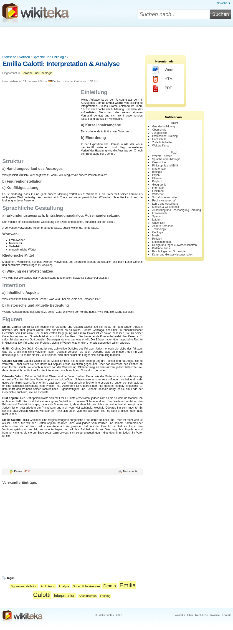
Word (162, 70)
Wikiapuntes (106, 615)
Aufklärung (48, 586)
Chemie (157, 178)
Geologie (157, 232)
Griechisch (158, 222)
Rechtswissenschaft (164, 200)
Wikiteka (180, 615)
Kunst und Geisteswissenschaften (172, 254)
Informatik (158, 187)
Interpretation (64, 596)
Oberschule (159, 129)
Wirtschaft (158, 194)
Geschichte (159, 162)
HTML (163, 79)
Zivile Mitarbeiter (162, 142)
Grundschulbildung (163, 126)
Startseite (9, 57)
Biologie (157, 172)
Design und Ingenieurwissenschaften (174, 245)
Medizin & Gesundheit (165, 206)
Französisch (159, 213)
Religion (157, 238)
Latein (156, 219)
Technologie (159, 229)
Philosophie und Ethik (165, 165)
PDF (162, 88)
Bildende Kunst (161, 248)
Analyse (64, 586)
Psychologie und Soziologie (169, 251)
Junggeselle (159, 132)
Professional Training (165, 136)
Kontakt (226, 615)
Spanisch (157, 216)
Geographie (159, 184)
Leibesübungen (161, 241)
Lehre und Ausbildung (165, 203)
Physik (156, 175)
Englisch (157, 181)
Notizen (24, 57)
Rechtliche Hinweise (207, 615)
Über (190, 615)
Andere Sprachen (162, 226)
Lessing (105, 596)
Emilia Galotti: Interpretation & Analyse (61, 63)
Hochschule (159, 139)
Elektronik (158, 191)
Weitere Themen (162, 156)
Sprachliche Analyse (86, 586)
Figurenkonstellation (23, 586)
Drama (109, 585)
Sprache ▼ (224, 3)
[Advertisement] (116, 39)
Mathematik (159, 168)
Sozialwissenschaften (165, 197)
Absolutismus (87, 596)
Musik (155, 235)
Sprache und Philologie (49, 57)
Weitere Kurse (161, 145)
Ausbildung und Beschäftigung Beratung (176, 210)
